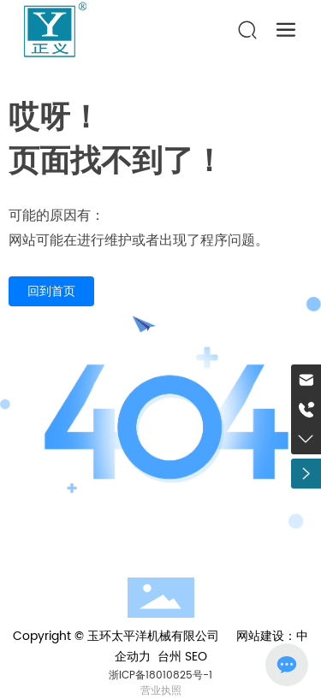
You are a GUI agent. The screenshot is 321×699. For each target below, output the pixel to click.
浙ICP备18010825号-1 (160, 675)
